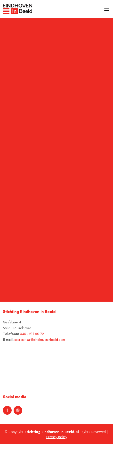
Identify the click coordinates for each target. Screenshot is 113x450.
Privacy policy (56, 437)
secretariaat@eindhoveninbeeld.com (40, 339)
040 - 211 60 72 (32, 333)
